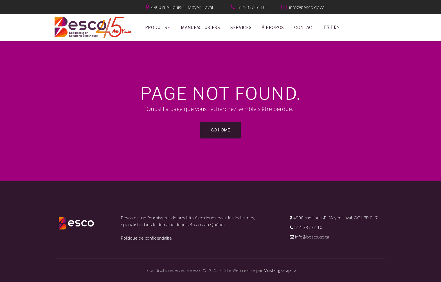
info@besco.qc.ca (303, 7)
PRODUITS (158, 27)
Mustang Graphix (280, 270)
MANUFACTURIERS (200, 27)
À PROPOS (273, 27)
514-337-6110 (306, 227)
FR (326, 27)
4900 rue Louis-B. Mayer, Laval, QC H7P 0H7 (334, 217)
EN (336, 27)
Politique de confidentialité (147, 238)
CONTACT (304, 27)
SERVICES (241, 27)
